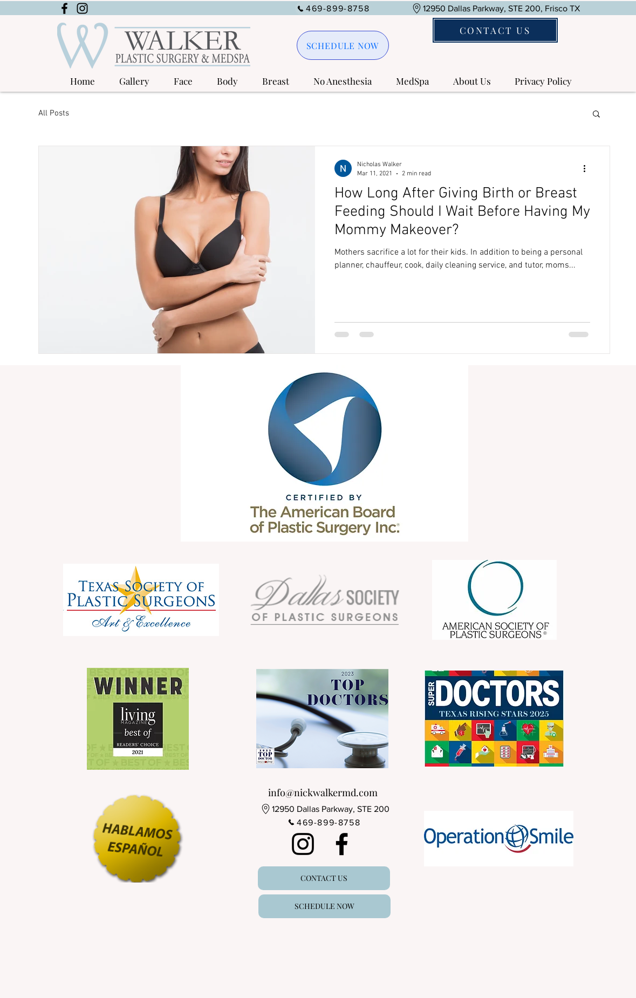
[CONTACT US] (495, 30)
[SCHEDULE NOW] (343, 45)
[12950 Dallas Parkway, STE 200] (324, 809)
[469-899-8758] (333, 8)
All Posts (53, 113)
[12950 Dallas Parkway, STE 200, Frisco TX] (495, 8)
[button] (130, 81)
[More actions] (588, 168)
